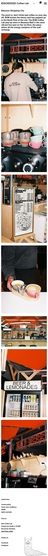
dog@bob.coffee (7, 531)
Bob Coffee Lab (6, 524)
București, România (8, 529)
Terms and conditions (9, 507)
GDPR (3, 510)
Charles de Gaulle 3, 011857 (11, 526)
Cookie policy (6, 504)
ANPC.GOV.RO (6, 512)
